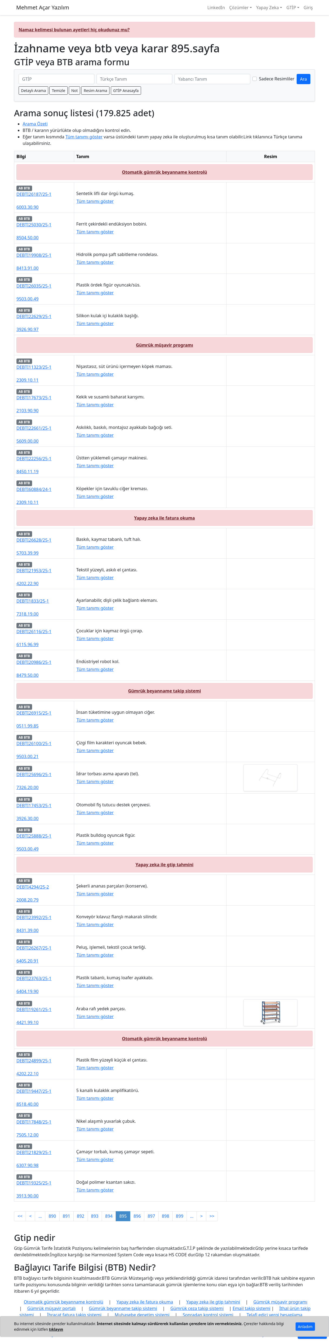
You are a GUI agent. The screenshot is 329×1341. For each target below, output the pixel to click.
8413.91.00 (27, 268)
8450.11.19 (27, 472)
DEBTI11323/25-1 (34, 367)
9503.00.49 (27, 299)
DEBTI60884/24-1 (34, 489)
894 (108, 1216)
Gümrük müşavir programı (164, 345)
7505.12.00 (27, 1135)
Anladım (305, 1326)
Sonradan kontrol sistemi (208, 1315)
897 (151, 1216)
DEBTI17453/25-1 (34, 805)
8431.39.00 (27, 930)
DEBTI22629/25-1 (34, 316)
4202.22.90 (27, 583)
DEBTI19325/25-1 (34, 1183)
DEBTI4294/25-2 (32, 887)
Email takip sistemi (251, 1308)
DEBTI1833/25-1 (32, 601)
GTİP (291, 8)
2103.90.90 (27, 411)
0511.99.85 (27, 726)
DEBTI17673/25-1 (34, 398)
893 (94, 1216)
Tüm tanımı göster (84, 137)
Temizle (58, 90)
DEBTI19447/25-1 (34, 1091)
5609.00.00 (27, 441)
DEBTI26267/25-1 (34, 948)
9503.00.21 (27, 756)
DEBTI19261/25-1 (34, 1009)
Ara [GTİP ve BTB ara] (303, 79)
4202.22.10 (27, 1074)
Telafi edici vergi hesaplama (275, 1315)
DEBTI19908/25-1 (34, 255)
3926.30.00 (27, 818)
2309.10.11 (27, 380)
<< (20, 1216)
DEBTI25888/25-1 (34, 836)
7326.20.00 (27, 787)
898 (165, 1216)
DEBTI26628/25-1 (34, 540)
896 (137, 1216)
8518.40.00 (27, 1104)
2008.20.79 (27, 900)
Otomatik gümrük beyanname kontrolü (164, 172)
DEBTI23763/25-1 (34, 978)
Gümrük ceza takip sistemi (197, 1308)
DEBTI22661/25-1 (34, 428)
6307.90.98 (27, 1165)
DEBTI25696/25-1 (34, 774)
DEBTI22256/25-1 (34, 459)
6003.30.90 (27, 207)
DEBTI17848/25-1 (34, 1122)
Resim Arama (95, 90)
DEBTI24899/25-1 (34, 1061)
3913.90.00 (27, 1196)
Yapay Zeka (267, 8)
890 (52, 1216)
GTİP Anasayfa (126, 90)
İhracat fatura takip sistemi (74, 1315)
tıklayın (56, 1329)
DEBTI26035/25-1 (34, 286)
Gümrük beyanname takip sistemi (164, 691)
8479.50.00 (27, 675)
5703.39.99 (27, 553)
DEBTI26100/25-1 (34, 743)
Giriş (308, 8)
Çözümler (239, 8)
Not (74, 90)
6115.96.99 (27, 644)
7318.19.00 (27, 614)
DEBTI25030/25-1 (34, 225)
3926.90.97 (27, 329)
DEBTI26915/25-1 (34, 713)
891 (66, 1216)
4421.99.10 (27, 1022)
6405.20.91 (27, 961)
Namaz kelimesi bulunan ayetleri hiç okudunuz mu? (74, 30)
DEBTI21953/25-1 (34, 571)
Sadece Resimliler (276, 79)
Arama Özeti (35, 124)
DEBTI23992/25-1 (34, 917)
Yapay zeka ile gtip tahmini (165, 865)
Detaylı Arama (33, 90)
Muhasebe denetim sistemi (142, 1315)
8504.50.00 (27, 238)
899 (179, 1216)
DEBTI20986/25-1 (34, 662)
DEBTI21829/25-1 (34, 1152)
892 (80, 1216)
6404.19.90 (27, 991)
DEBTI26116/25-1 (34, 631)
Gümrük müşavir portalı (51, 1308)
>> (212, 1216)
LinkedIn (216, 8)
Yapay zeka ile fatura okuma (164, 518)
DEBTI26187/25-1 (34, 194)
